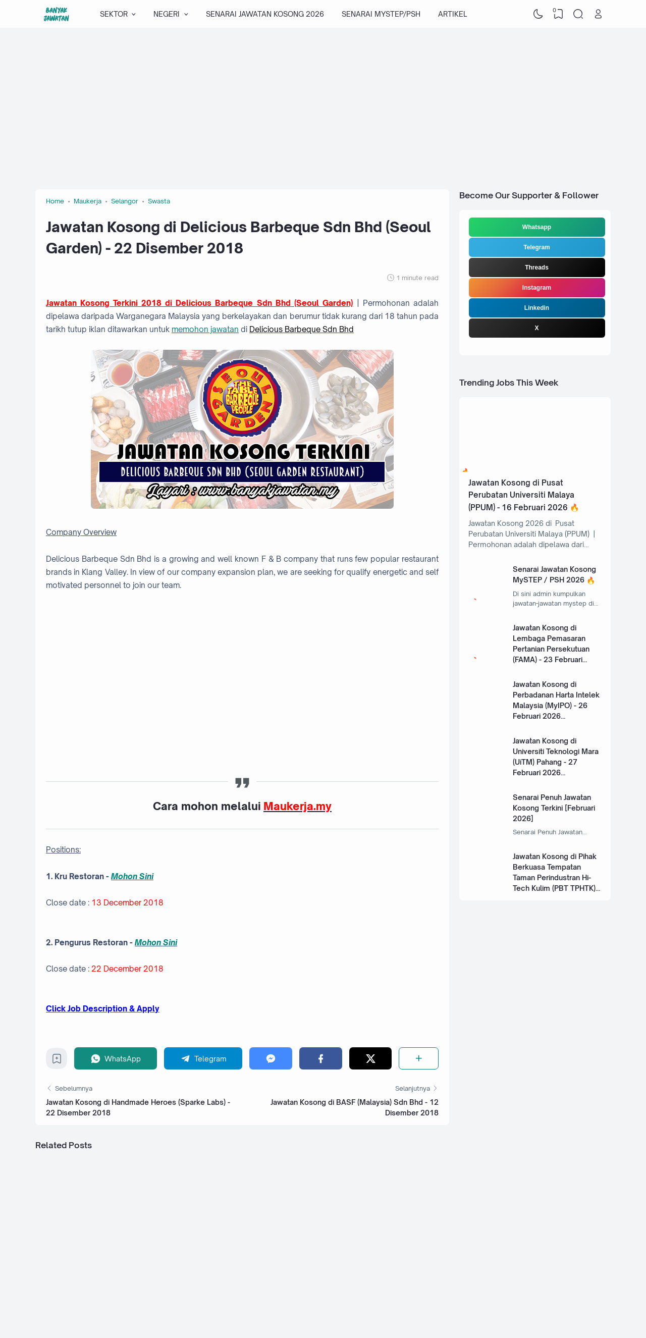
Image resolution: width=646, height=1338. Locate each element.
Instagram (536, 287)
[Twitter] (370, 1058)
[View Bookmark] (558, 14)
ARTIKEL (452, 14)
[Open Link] (598, 14)
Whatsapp (536, 227)
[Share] (419, 1058)
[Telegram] (203, 1058)
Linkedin (536, 307)
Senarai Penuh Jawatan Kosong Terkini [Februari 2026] (554, 808)
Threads (537, 267)
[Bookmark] (56, 1061)
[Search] (578, 14)
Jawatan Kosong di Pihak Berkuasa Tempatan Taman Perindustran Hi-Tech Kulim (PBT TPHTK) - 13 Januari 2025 (556, 877)
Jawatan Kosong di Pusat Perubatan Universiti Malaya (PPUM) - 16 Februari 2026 (521, 495)
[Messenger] (270, 1058)
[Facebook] (320, 1058)
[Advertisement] (323, 108)
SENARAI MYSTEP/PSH (381, 14)
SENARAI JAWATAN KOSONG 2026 (265, 14)
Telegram (536, 247)
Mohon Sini (132, 876)
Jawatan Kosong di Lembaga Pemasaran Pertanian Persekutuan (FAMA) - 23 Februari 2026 (551, 648)
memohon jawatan (205, 329)
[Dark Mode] (538, 14)
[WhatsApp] (115, 1058)
